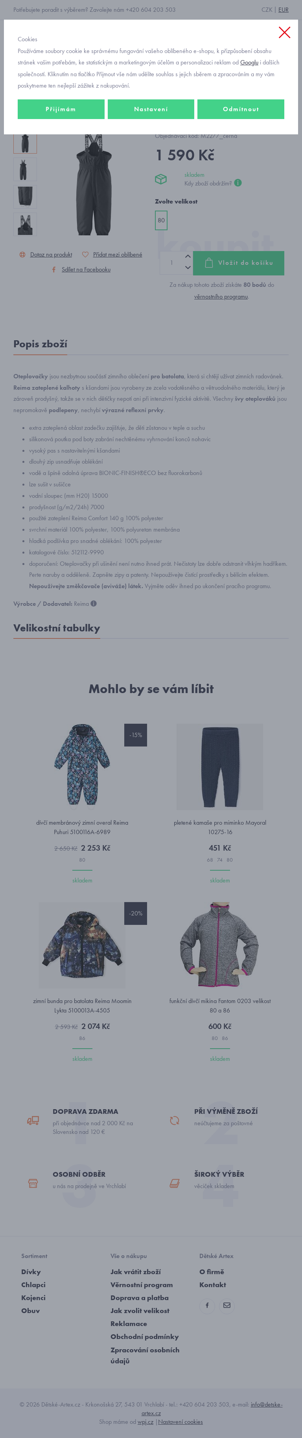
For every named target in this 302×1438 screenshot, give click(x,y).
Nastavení (151, 109)
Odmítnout (241, 109)
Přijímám (61, 109)
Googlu (249, 62)
